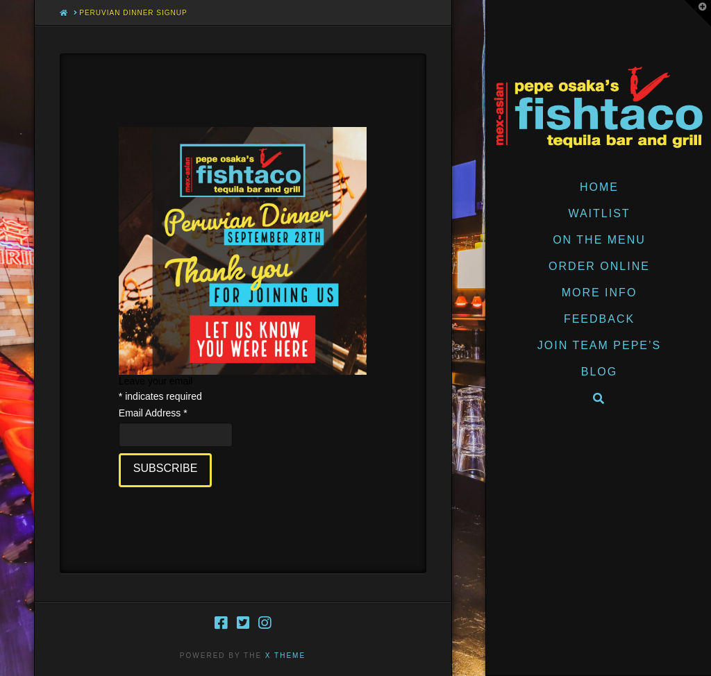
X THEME (285, 655)
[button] (698, 13)
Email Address (153, 413)
